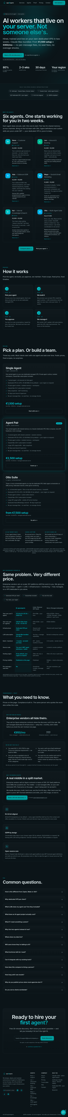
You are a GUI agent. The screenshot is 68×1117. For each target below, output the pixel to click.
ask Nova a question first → (35, 1048)
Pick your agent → (42, 250)
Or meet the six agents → (32, 55)
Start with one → (34, 413)
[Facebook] (8, 1094)
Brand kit (54, 1090)
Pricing (41, 3)
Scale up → (34, 467)
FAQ (42, 1085)
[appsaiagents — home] (10, 2)
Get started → (59, 3)
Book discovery (47, 1040)
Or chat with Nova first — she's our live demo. (14, 59)
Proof (35, 3)
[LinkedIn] (17, 1090)
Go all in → (34, 522)
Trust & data (44, 1082)
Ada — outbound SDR (33, 1087)
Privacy (59, 1114)
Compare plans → (26, 250)
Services (21, 3)
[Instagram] (21, 1090)
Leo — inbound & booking (33, 1081)
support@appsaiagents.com (40, 799)
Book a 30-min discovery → (13, 55)
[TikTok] (4, 1094)
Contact (48, 3)
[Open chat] (63, 1112)
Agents (29, 3)
